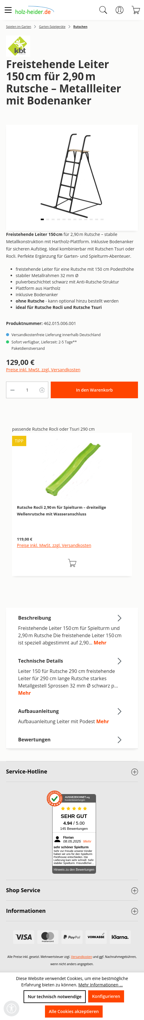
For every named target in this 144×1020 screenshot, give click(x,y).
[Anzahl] (27, 390)
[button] (42, 219)
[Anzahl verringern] (12, 390)
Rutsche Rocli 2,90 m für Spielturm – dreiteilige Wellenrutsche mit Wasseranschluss (61, 511)
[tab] (70, 629)
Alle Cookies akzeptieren (74, 1011)
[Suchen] (103, 10)
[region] (72, 511)
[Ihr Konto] (119, 10)
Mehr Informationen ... (100, 985)
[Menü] (8, 10)
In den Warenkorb (94, 390)
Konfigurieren (106, 996)
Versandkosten (81, 957)
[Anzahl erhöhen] (42, 390)
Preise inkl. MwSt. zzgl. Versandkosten (43, 370)
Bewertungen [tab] (70, 739)
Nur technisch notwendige (55, 996)
